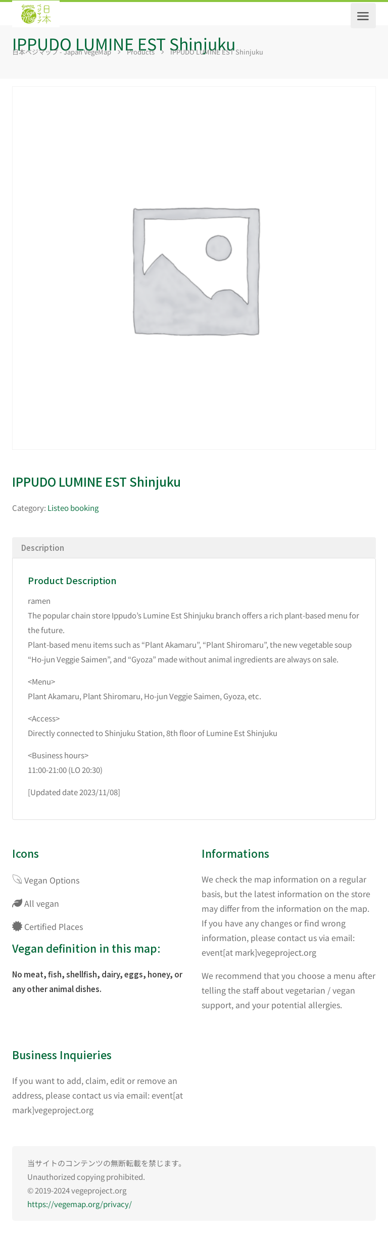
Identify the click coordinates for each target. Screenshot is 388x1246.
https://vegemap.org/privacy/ (79, 1204)
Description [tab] (42, 547)
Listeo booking (73, 507)
